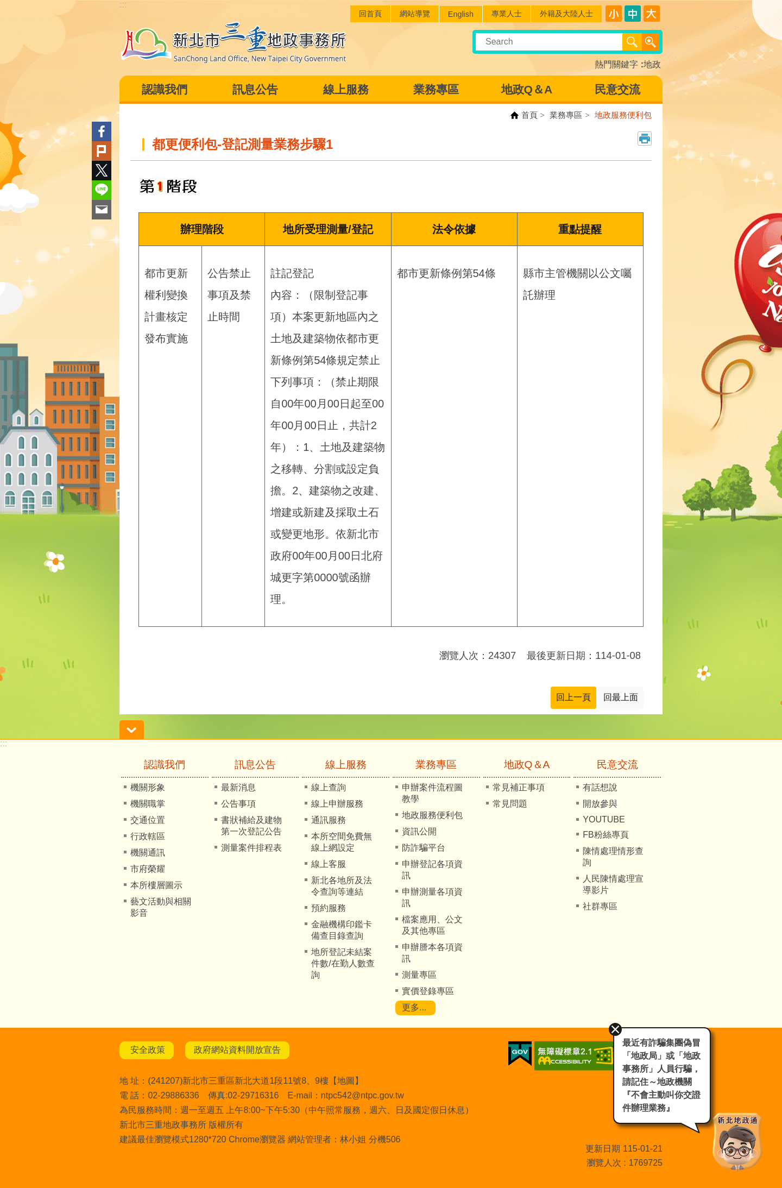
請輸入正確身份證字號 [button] (131, 729)
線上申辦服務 (337, 803)
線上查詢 (328, 787)
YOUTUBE (604, 819)
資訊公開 (419, 831)
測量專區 (419, 974)
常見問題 (510, 803)
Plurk (101, 151)
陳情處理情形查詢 (613, 856)
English (461, 14)
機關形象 (147, 787)
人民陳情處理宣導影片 (613, 884)
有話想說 (600, 787)
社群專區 (600, 906)
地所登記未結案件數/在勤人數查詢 (342, 963)
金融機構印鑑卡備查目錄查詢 (341, 930)
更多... (414, 1007)
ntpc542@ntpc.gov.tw (362, 1095)
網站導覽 (415, 13)
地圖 (346, 1080)
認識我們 (164, 89)
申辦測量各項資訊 (432, 897)
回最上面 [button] (620, 697)
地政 (652, 64)
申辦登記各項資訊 (432, 869)
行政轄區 (147, 836)
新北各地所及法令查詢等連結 (341, 886)
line (101, 190)
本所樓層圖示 (156, 885)
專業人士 (506, 13)
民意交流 (617, 89)
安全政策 (146, 1049)
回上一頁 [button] (573, 697)
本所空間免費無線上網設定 (341, 842)
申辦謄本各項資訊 (432, 952)
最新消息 (238, 787)
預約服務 (328, 908)
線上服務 (346, 89)
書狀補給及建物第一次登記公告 (251, 825)
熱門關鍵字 (616, 64)
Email (101, 209)
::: (3, 743)
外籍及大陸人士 (566, 13)
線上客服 (328, 864)
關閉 (611, 1026)
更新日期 (602, 1148)
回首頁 (370, 13)
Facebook (101, 131)
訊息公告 (255, 89)
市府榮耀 (147, 868)
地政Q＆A (527, 89)
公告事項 (238, 803)
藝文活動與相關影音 (160, 907)
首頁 (529, 115)
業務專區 (436, 89)
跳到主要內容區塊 (5, 5)
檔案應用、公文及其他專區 (432, 925)
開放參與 (600, 803)
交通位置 (147, 820)
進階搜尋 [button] (650, 42)
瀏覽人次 (603, 1162)
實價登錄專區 (428, 991)
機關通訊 (147, 852)
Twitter (101, 170)
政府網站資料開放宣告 (237, 1049)
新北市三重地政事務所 (233, 42)
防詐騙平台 (423, 847)
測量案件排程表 (251, 847)
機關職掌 (147, 803)
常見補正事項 (519, 787)
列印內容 (645, 138)
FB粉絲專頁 (605, 834)
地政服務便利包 (623, 115)
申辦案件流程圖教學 (432, 793)
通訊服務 (328, 820)
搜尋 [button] (632, 42)
